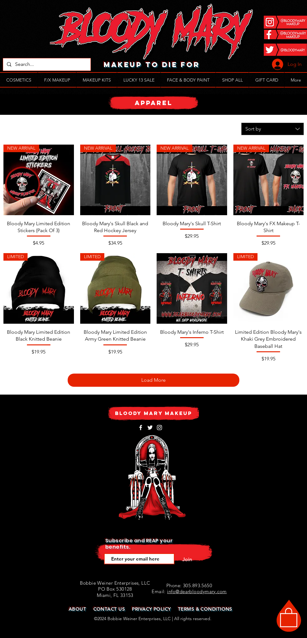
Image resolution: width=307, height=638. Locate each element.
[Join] (187, 560)
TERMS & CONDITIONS (205, 609)
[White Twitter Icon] (150, 427)
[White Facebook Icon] (140, 427)
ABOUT (77, 609)
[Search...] (46, 64)
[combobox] (272, 129)
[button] (288, 617)
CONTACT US (109, 609)
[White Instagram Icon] (159, 427)
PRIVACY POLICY (151, 609)
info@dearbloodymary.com (196, 591)
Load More (153, 380)
